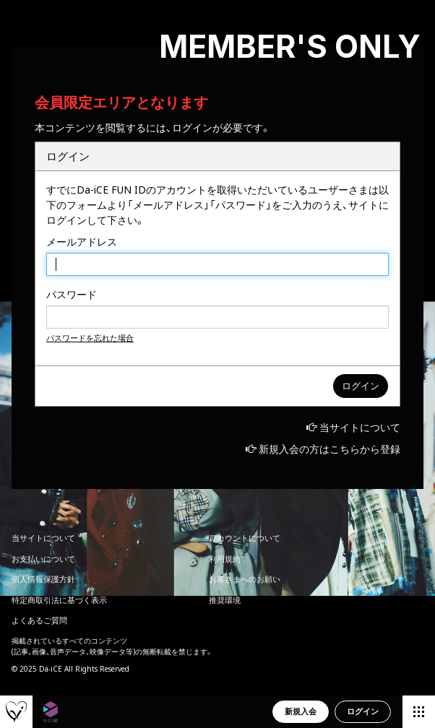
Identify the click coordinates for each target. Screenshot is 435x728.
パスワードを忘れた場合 (90, 337)
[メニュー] (418, 712)
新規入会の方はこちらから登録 (329, 449)
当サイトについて (359, 427)
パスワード (71, 294)
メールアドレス (81, 241)
